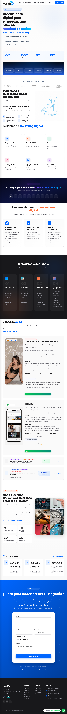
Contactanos (60, 2)
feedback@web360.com (53, 688)
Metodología (28, 2)
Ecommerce (27, 692)
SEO (25, 694)
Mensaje (18, 643)
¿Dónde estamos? (52, 695)
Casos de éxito (35, 2)
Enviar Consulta (33, 656)
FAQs (36, 702)
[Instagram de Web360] (7, 701)
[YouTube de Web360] (10, 701)
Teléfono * (36, 629)
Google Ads (27, 688)
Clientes (42, 2)
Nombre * (18, 616)
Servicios (50, 2)
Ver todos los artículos (58, 556)
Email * (17, 629)
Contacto (37, 700)
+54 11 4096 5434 (52, 690)
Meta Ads (26, 690)
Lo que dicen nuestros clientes (55, 698)
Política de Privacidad (47, 710)
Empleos (37, 704)
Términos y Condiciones (59, 710)
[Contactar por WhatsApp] (63, 710)
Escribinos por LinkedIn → (42, 666)
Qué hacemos (20, 2)
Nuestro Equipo (38, 698)
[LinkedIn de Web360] (4, 701)
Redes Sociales (27, 698)
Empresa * (18, 623)
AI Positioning (27, 696)
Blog (46, 2)
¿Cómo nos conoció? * (21, 636)
